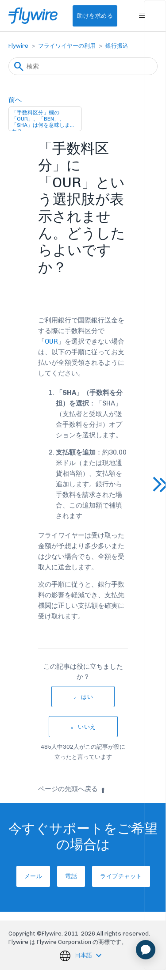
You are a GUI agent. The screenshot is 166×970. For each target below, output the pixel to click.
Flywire (18, 45)
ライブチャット (121, 876)
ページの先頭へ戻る (72, 789)
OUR (51, 341)
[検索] (83, 66)
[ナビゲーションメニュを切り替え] (142, 16)
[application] (145, 949)
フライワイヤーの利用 (67, 45)
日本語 (84, 955)
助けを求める (95, 15)
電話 (71, 876)
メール (33, 876)
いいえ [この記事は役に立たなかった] (87, 727)
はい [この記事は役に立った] (87, 696)
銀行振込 (116, 45)
